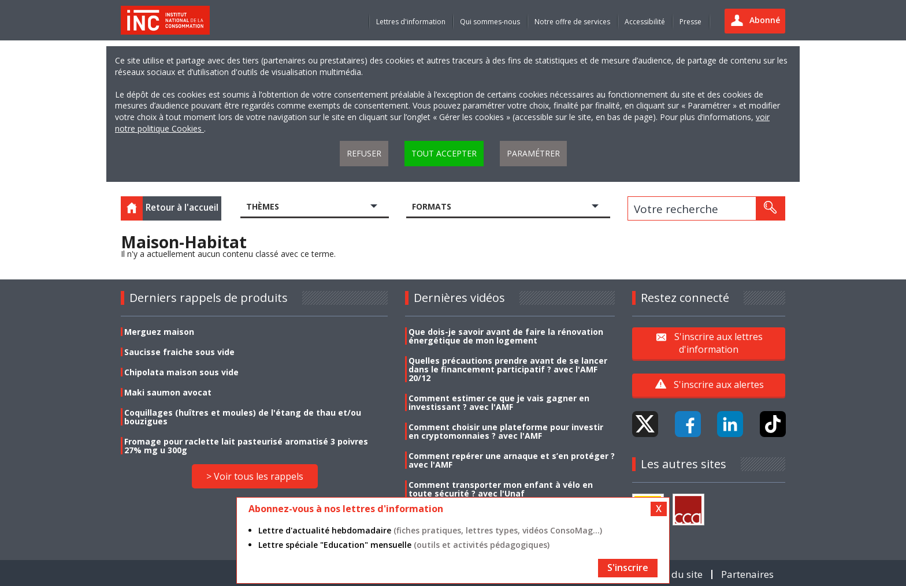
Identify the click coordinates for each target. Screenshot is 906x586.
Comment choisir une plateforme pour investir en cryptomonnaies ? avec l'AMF (506, 431)
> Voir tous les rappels (254, 476)
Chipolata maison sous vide (181, 372)
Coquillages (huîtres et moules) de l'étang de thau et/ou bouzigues (242, 417)
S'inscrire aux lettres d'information (718, 343)
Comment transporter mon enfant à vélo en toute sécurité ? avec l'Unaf (501, 489)
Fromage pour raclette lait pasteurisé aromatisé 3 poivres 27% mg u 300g (246, 446)
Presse (690, 22)
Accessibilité (645, 22)
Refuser (364, 153)
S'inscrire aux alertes (719, 384)
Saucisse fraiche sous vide (179, 351)
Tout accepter (444, 153)
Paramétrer (533, 153)
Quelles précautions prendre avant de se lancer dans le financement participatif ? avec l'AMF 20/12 (508, 369)
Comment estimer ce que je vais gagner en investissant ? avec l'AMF (499, 402)
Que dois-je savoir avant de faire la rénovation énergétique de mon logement (506, 336)
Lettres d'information (410, 22)
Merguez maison (159, 331)
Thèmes (262, 206)
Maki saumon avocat (167, 392)
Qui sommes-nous (490, 22)
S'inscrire (627, 567)
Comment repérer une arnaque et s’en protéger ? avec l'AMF (512, 460)
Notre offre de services (572, 22)
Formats (431, 206)
